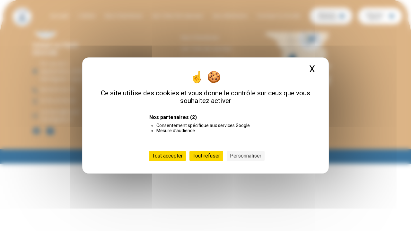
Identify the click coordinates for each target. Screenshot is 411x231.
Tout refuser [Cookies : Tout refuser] (206, 156)
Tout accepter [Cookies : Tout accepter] (167, 156)
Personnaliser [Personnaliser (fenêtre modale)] (245, 156)
